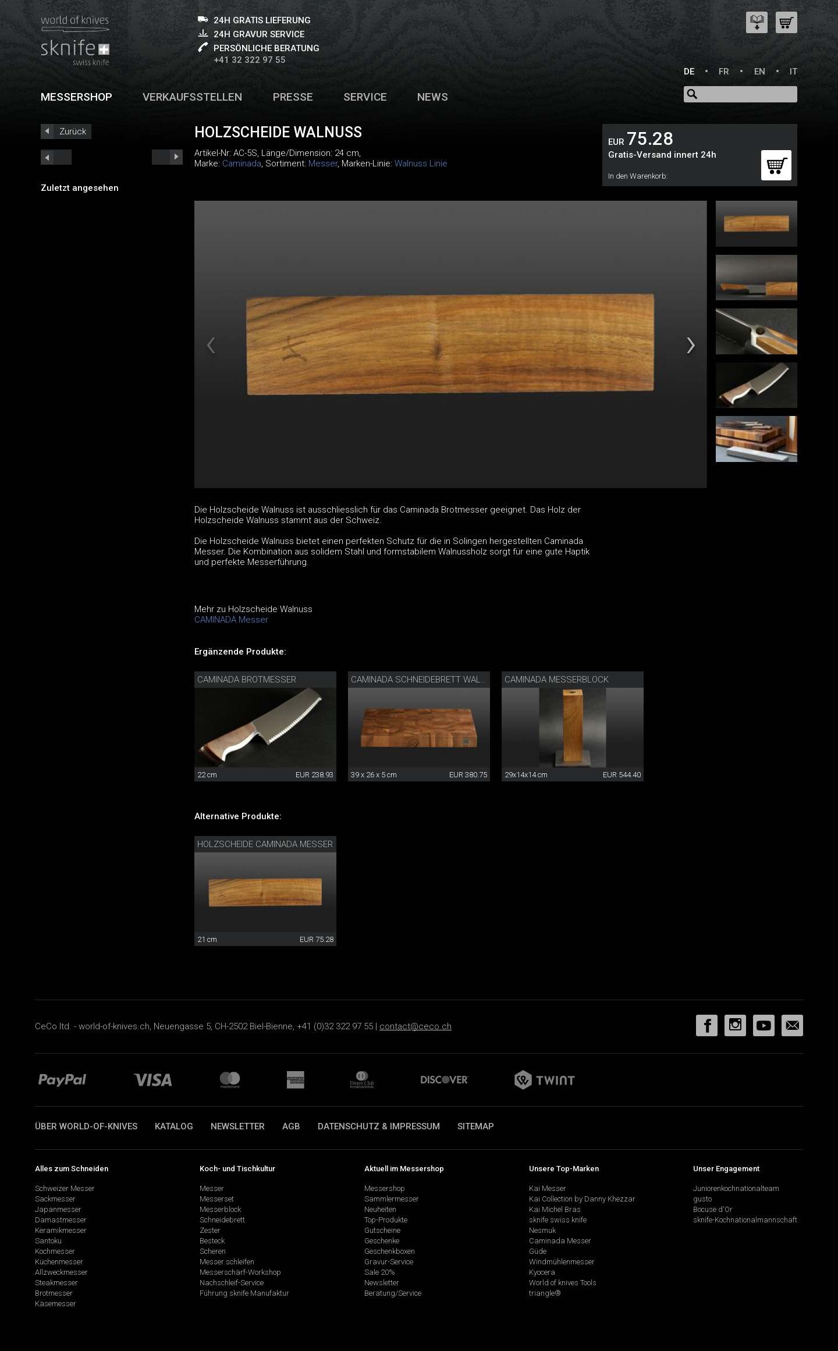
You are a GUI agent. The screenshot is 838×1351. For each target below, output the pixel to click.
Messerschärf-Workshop (240, 1272)
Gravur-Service (388, 1261)
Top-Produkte (385, 1219)
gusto (702, 1198)
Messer (323, 163)
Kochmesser (55, 1251)
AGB (291, 1126)
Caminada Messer (560, 1240)
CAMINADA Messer (231, 619)
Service (365, 97)
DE (689, 71)
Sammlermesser (391, 1198)
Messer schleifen (227, 1261)
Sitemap (475, 1126)
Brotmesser (54, 1293)
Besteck (212, 1240)
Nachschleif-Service (232, 1282)
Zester (210, 1230)
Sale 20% (379, 1272)
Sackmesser (55, 1198)
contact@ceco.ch (415, 1026)
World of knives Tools (562, 1282)
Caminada (241, 163)
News (432, 97)
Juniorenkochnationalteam (736, 1188)
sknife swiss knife (558, 1219)
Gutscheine (382, 1230)
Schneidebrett (222, 1219)
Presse (293, 97)
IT (793, 71)
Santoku (48, 1240)
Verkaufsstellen (192, 97)
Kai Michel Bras (555, 1209)
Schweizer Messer (65, 1188)
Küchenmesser (59, 1261)
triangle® (545, 1293)
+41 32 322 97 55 (250, 60)
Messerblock (220, 1209)
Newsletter (238, 1126)
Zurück (72, 131)
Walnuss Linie (421, 163)
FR (724, 71)
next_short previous (56, 157)
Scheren (213, 1251)
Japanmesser (58, 1209)
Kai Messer (547, 1188)
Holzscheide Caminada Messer (265, 844)
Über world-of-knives (86, 1126)
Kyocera (542, 1272)
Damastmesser (61, 1219)
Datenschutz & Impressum (379, 1126)
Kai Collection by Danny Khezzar (582, 1198)
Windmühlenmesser (562, 1261)
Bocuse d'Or (713, 1209)
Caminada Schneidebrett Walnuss (427, 679)
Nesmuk (542, 1230)
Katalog (174, 1126)
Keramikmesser (61, 1230)
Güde (537, 1251)
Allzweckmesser (61, 1272)
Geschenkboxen (389, 1251)
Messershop (76, 97)
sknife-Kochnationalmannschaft (745, 1219)
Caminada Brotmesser (246, 679)
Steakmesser (56, 1282)
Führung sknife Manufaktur (244, 1293)
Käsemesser (55, 1303)
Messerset (217, 1198)
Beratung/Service (392, 1293)
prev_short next (167, 157)
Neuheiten (380, 1209)
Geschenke (381, 1240)
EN (759, 71)
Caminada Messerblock (557, 679)
